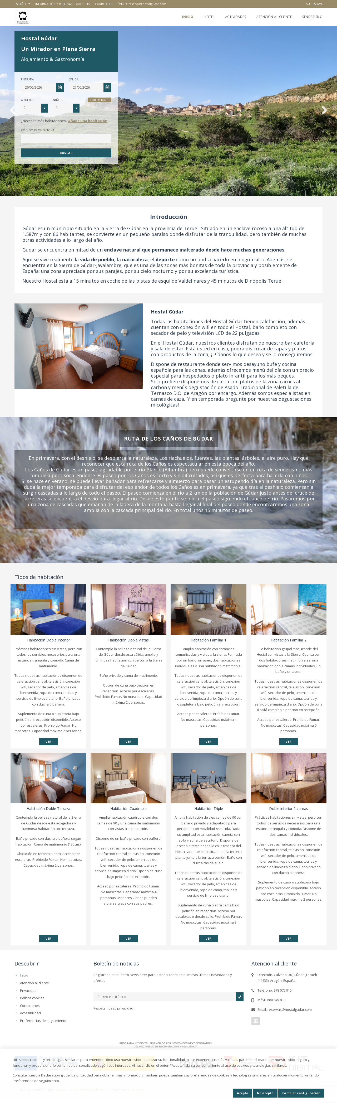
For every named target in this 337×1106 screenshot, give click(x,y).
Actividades (235, 17)
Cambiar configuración (301, 1093)
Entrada (27, 79)
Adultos (27, 100)
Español (20, 4)
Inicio (187, 17)
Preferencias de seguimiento (43, 1020)
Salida (73, 79)
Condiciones (30, 1005)
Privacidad (28, 990)
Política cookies (32, 998)
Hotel (209, 17)
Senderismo (312, 17)
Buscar (66, 153)
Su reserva (314, 4)
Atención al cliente (274, 17)
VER (48, 741)
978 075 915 (82, 4)
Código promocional (38, 130)
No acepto (265, 1093)
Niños (57, 100)
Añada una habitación (87, 120)
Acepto (242, 1093)
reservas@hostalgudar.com (147, 4)
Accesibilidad (30, 1013)
